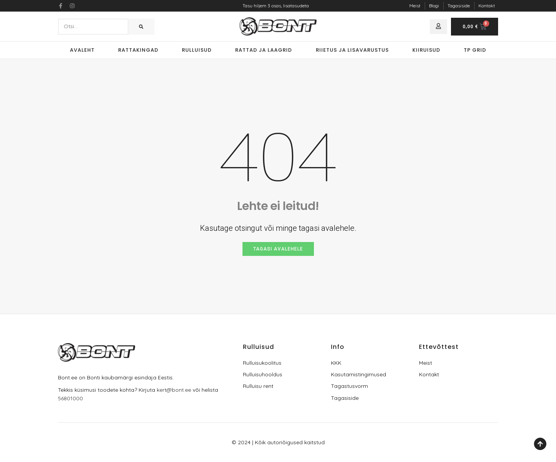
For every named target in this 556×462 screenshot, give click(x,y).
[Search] (141, 26)
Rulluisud (197, 50)
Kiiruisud (426, 50)
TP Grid (475, 50)
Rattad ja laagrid (263, 50)
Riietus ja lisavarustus (352, 50)
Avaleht (82, 50)
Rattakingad (138, 50)
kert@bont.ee (174, 389)
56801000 (70, 398)
